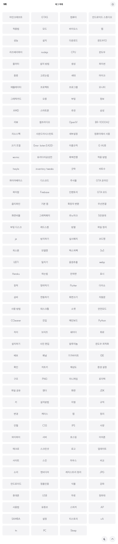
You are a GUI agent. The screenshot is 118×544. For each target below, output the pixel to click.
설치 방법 (44, 63)
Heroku (16, 273)
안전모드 (102, 308)
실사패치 (73, 238)
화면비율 (16, 215)
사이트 (16, 460)
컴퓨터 (73, 17)
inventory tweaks (45, 168)
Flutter (73, 285)
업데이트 (102, 448)
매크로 (16, 448)
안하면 (73, 273)
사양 (102, 425)
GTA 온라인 (102, 180)
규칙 (102, 402)
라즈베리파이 (16, 52)
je (16, 238)
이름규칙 (73, 145)
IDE (102, 355)
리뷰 (16, 122)
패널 (45, 355)
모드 (45, 28)
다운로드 (73, 40)
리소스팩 (16, 133)
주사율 (73, 180)
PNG (44, 378)
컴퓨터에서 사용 (102, 133)
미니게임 (73, 378)
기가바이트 (73, 355)
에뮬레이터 (16, 87)
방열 (73, 227)
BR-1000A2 (102, 122)
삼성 (102, 110)
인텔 (16, 425)
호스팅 (73, 437)
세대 (73, 75)
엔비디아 (44, 472)
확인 (16, 367)
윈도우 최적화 (102, 343)
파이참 (16, 192)
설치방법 (44, 402)
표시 (102, 273)
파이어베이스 (16, 180)
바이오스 (73, 28)
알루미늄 (73, 343)
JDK (102, 390)
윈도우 (102, 52)
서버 (45, 437)
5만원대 (102, 215)
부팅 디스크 (16, 227)
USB (44, 495)
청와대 (102, 495)
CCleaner (16, 320)
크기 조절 (16, 145)
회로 (102, 332)
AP (102, 507)
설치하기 (16, 343)
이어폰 (102, 437)
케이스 (44, 413)
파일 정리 (102, 227)
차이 (16, 332)
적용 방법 (102, 157)
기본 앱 (44, 203)
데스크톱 (44, 308)
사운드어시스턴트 (44, 133)
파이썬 (102, 63)
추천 (73, 110)
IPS (73, 425)
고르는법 (44, 75)
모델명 (44, 250)
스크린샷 (44, 448)
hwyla (16, 168)
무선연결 (102, 203)
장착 (16, 285)
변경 (16, 413)
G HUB (102, 145)
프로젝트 (44, 87)
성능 (16, 40)
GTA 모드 (102, 192)
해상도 (73, 367)
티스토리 (73, 518)
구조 (16, 378)
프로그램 (73, 87)
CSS (44, 425)
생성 (73, 63)
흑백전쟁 (73, 157)
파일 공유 (16, 390)
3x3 (102, 250)
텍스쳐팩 (73, 250)
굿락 (73, 168)
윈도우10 (102, 40)
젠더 (45, 390)
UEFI (16, 262)
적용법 (16, 28)
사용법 (16, 507)
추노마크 (73, 215)
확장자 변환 (73, 203)
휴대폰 (16, 495)
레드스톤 (44, 227)
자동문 (102, 297)
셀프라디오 (44, 122)
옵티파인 (16, 203)
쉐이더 (73, 332)
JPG (102, 472)
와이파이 (16, 437)
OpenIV (73, 122)
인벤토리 (73, 192)
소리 (16, 472)
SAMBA (16, 518)
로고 (73, 448)
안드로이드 (16, 483)
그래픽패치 (44, 215)
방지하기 (44, 238)
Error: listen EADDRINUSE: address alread (56, 145)
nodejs (44, 52)
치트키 (44, 367)
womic (16, 157)
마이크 (102, 75)
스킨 (45, 460)
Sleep (73, 530)
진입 (45, 320)
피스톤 (16, 250)
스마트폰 (44, 110)
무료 (73, 495)
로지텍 (102, 378)
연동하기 (44, 297)
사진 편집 (44, 343)
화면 (73, 390)
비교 (102, 460)
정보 (102, 98)
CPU (73, 52)
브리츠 (44, 332)
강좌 (102, 483)
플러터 (16, 63)
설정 (45, 518)
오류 (45, 98)
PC (44, 530)
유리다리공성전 (44, 157)
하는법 (44, 273)
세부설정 (73, 133)
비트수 (102, 168)
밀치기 (44, 262)
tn (16, 530)
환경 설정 (102, 367)
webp (102, 262)
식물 (73, 483)
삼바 (16, 297)
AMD (16, 110)
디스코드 (44, 180)
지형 (73, 402)
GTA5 (44, 17)
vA (102, 518)
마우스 (73, 460)
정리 (102, 413)
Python (102, 320)
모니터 (102, 87)
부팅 (73, 98)
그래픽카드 (16, 98)
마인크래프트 (16, 17)
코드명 (102, 238)
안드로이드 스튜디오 (102, 17)
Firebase (44, 192)
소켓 (73, 308)
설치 (45, 40)
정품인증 (44, 483)
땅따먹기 (44, 285)
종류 (16, 75)
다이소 (102, 285)
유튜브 (44, 507)
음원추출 (73, 262)
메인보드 (73, 320)
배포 (16, 355)
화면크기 (73, 297)
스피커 (73, 507)
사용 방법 (16, 308)
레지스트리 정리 (73, 472)
